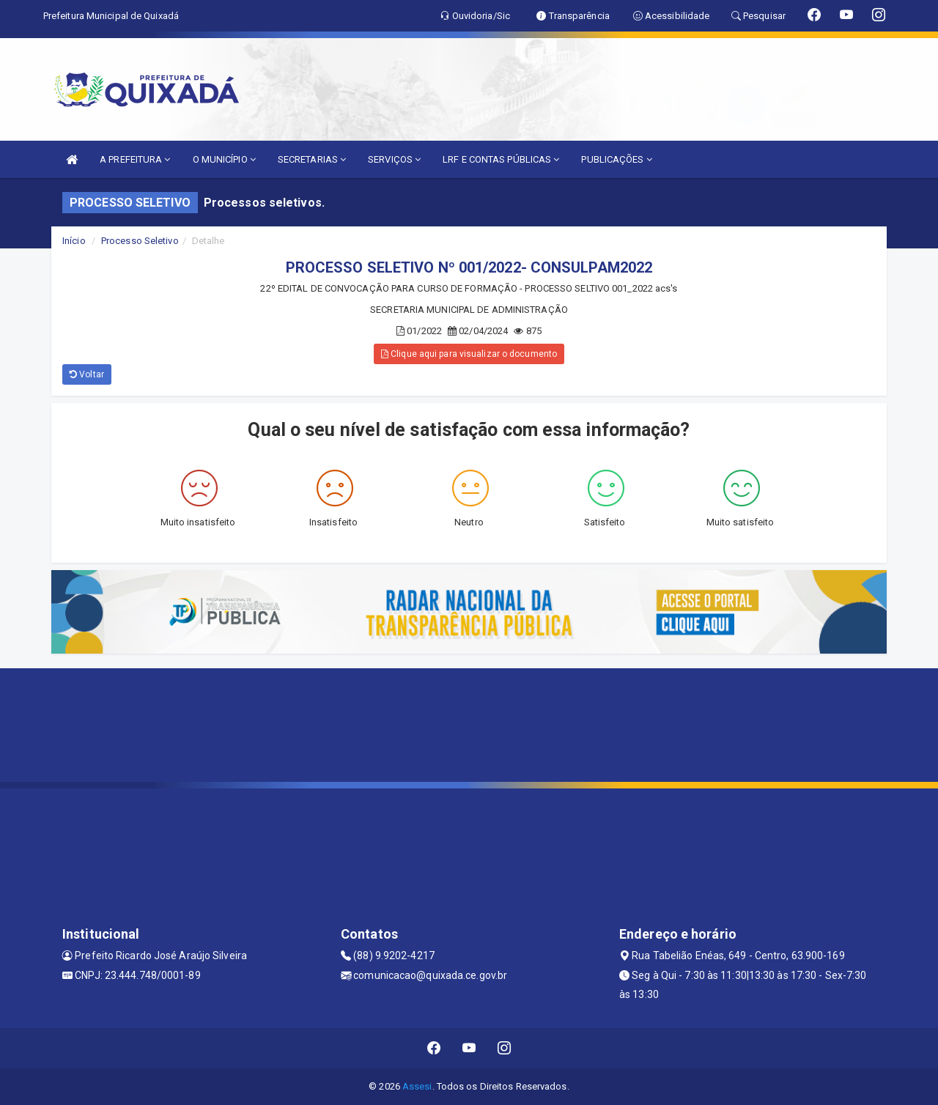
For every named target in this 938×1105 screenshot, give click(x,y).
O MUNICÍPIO (224, 159)
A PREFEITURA (135, 159)
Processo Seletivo (140, 240)
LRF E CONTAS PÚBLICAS (501, 159)
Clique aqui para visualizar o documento (469, 354)
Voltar (87, 374)
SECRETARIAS (312, 159)
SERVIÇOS (394, 159)
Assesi (417, 1086)
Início (74, 240)
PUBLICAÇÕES (616, 159)
